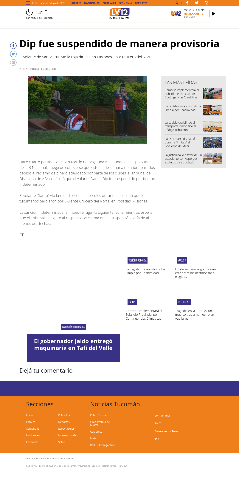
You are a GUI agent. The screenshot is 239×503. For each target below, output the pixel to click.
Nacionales (92, 3)
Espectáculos (66, 428)
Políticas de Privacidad (63, 458)
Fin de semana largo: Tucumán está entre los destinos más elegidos (196, 273)
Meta (93, 438)
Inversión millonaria (73, 327)
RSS (156, 439)
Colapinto (96, 431)
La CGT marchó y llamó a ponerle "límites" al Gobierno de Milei (181, 142)
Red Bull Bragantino (102, 445)
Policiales (109, 3)
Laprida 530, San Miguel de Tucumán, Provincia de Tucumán (69, 465)
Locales (76, 3)
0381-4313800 (120, 465)
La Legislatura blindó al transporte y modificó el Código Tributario (180, 126)
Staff (157, 423)
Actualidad (33, 428)
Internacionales (68, 435)
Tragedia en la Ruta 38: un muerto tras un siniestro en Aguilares (194, 315)
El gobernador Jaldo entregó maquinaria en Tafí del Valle (73, 344)
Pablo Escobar (99, 415)
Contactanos (162, 415)
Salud (61, 442)
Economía (125, 3)
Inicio (29, 415)
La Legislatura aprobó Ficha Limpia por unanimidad (183, 108)
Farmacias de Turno (166, 431)
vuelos (182, 260)
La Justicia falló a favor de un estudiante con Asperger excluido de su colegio (183, 158)
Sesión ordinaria (137, 260)
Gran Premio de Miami (100, 423)
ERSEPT (132, 302)
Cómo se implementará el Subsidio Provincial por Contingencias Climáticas (182, 93)
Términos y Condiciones (37, 458)
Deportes (141, 3)
